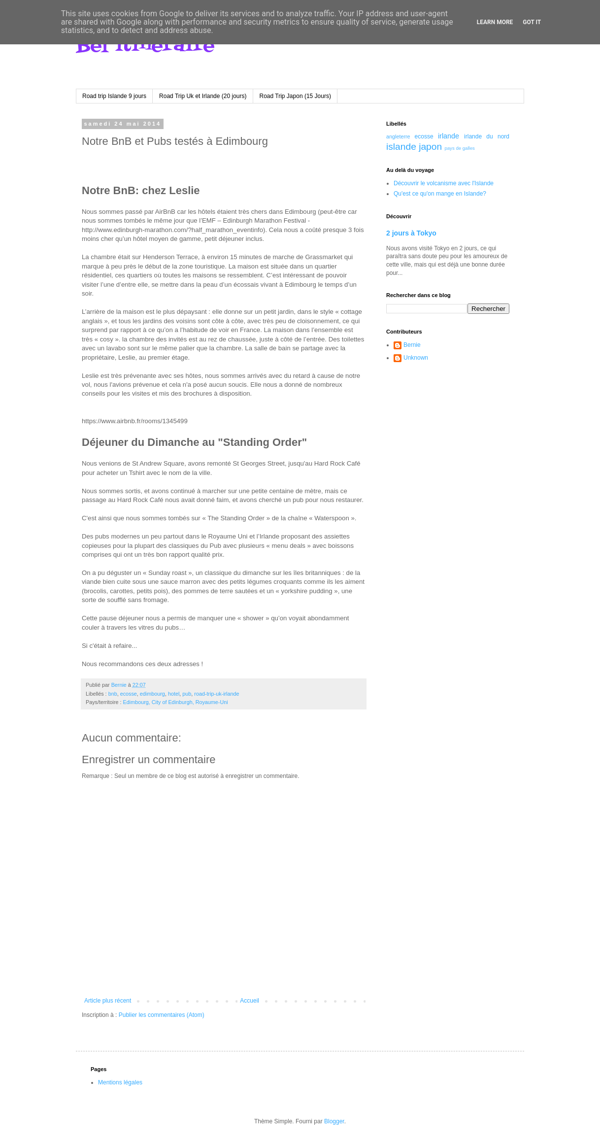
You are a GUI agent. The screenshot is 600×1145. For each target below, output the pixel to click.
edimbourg (152, 694)
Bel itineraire (145, 46)
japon (430, 146)
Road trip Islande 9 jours (114, 96)
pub (186, 694)
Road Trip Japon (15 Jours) (295, 96)
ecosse (128, 694)
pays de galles (459, 148)
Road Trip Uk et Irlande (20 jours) (202, 96)
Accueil (249, 1000)
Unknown (415, 357)
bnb (112, 694)
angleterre (398, 136)
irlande (448, 136)
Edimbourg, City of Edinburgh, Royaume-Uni (175, 702)
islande (401, 146)
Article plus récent (107, 1000)
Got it (532, 22)
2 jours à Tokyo (411, 233)
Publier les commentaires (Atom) (161, 1014)
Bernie (412, 344)
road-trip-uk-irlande (216, 694)
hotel (173, 694)
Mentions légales (120, 1082)
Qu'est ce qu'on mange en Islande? (440, 193)
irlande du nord (486, 136)
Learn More (495, 22)
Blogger (334, 1121)
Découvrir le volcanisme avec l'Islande (444, 183)
